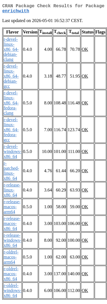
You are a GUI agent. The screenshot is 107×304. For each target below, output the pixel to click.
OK (85, 51)
